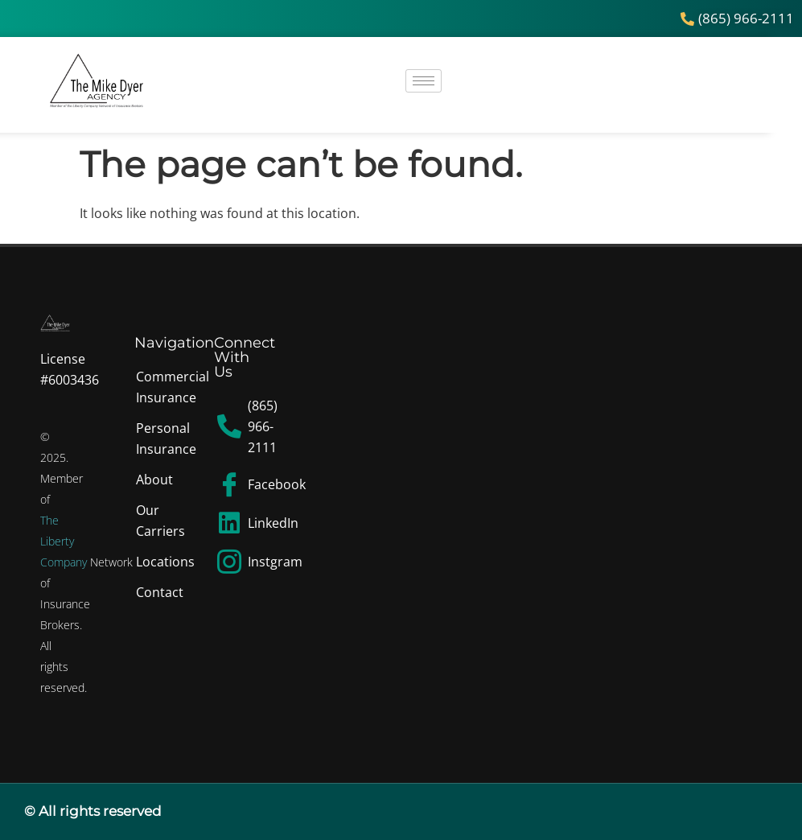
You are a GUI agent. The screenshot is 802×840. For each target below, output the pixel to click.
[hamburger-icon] (423, 81)
